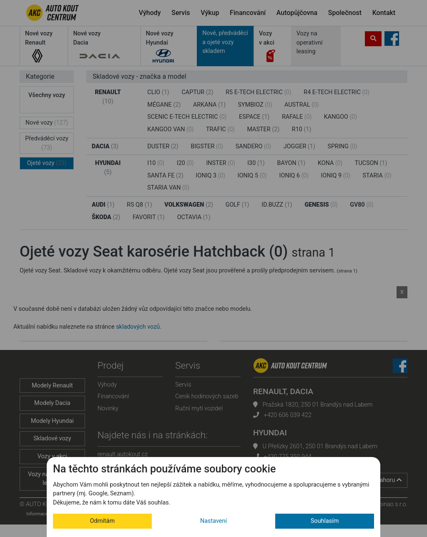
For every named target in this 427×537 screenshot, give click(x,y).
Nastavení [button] (213, 521)
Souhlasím (325, 521)
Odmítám (102, 521)
